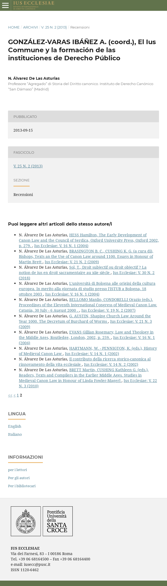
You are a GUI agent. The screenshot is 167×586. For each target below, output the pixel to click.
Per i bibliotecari (22, 485)
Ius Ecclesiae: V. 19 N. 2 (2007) (108, 310)
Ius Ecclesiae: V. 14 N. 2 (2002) (111, 364)
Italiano (15, 434)
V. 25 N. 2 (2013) (54, 27)
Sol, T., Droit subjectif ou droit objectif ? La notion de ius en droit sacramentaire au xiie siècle (83, 270)
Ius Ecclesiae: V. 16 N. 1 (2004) (61, 245)
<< (10, 395)
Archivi (30, 27)
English (14, 426)
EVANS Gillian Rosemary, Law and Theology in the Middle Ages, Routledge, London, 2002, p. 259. (86, 334)
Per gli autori (19, 477)
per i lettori (17, 469)
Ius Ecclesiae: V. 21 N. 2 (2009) (72, 261)
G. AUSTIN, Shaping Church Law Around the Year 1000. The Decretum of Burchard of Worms (85, 318)
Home (14, 27)
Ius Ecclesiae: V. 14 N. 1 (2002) (92, 353)
